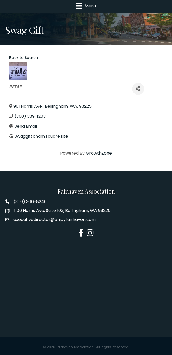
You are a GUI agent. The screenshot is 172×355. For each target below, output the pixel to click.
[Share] (138, 89)
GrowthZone (99, 153)
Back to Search (23, 57)
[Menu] (86, 5)
